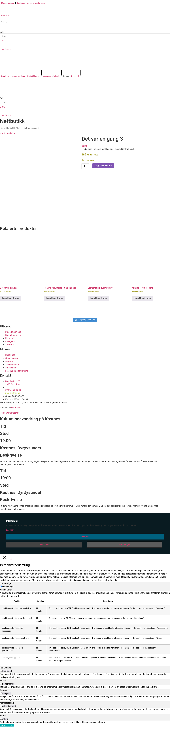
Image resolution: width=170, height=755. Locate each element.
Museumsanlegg (7, 3)
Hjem (2, 128)
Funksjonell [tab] (5, 696)
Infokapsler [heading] (12, 549)
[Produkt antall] (85, 166)
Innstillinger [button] (124, 572)
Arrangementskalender (36, 3)
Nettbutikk (5, 16)
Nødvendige (8, 615)
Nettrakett (16, 435)
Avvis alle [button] (43, 572)
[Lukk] (4, 586)
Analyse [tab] (3, 718)
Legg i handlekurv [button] (10, 326)
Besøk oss (21, 3)
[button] (85, 27)
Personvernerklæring (10, 441)
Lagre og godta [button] (7, 753)
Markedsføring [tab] (7, 731)
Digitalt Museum (33, 76)
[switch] (1, 699)
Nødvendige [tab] (5, 611)
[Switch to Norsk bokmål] (9, 59)
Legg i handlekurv (103, 165)
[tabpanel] (85, 655)
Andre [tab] (3, 743)
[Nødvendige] (1, 614)
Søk (2, 32)
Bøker (19, 128)
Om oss (4, 22)
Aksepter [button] (85, 564)
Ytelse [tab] (3, 708)
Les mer (10, 558)
